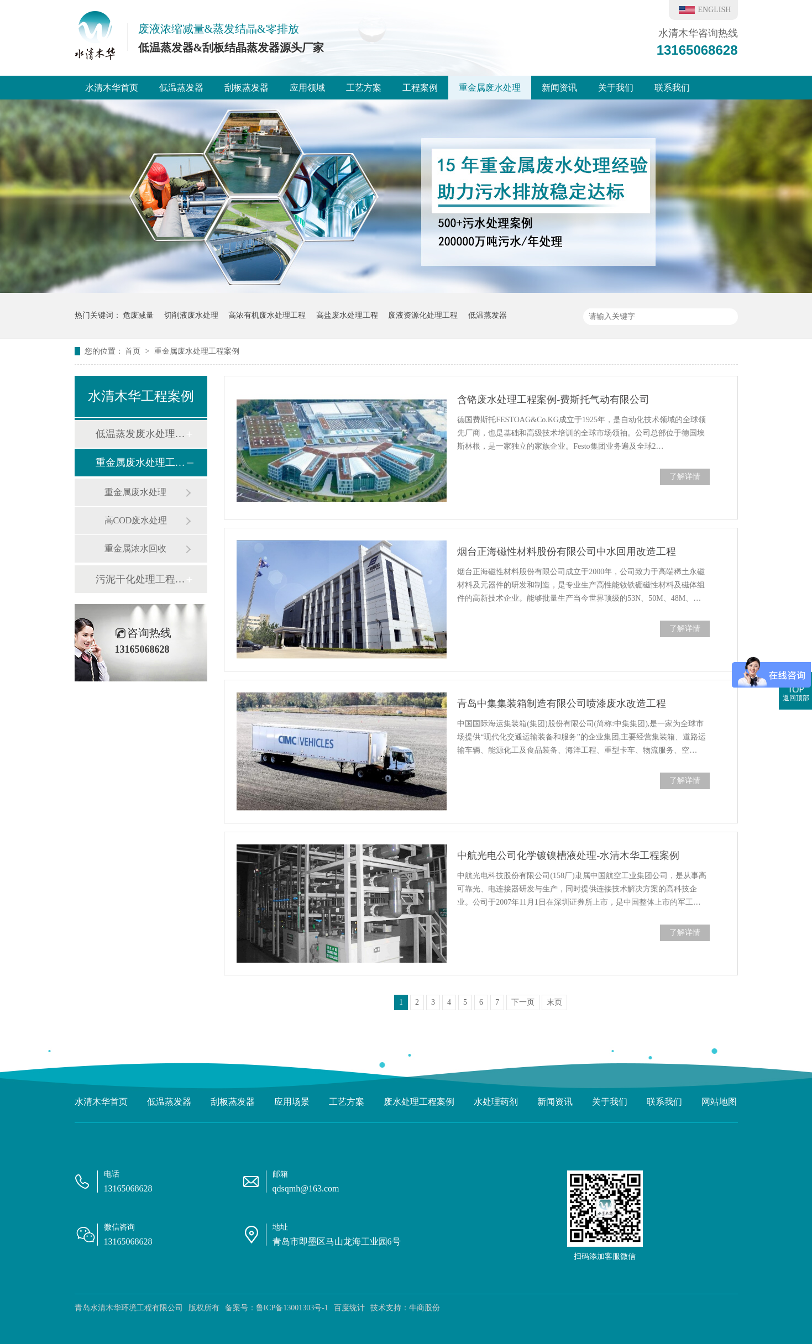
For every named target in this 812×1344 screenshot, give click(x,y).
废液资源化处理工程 (423, 315)
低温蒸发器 (181, 87)
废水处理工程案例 (419, 1101)
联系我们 (672, 87)
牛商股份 (424, 1308)
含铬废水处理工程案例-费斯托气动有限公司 (553, 399)
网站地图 (719, 1101)
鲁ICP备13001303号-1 (292, 1308)
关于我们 (615, 87)
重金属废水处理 (490, 87)
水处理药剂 (496, 1101)
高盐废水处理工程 (347, 315)
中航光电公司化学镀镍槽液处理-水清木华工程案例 (568, 855)
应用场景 (292, 1101)
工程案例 (420, 87)
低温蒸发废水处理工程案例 (140, 433)
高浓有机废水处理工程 (267, 315)
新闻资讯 (559, 87)
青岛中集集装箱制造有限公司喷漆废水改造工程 (561, 703)
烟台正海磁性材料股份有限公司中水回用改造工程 (566, 551)
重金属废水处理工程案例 (196, 351)
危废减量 (138, 315)
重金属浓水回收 (135, 548)
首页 (134, 351)
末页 (554, 1002)
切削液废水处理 (191, 315)
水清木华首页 (111, 87)
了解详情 (684, 477)
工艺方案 (363, 87)
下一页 (523, 1002)
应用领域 (307, 87)
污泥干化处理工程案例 (140, 579)
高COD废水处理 (135, 520)
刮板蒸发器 (246, 87)
